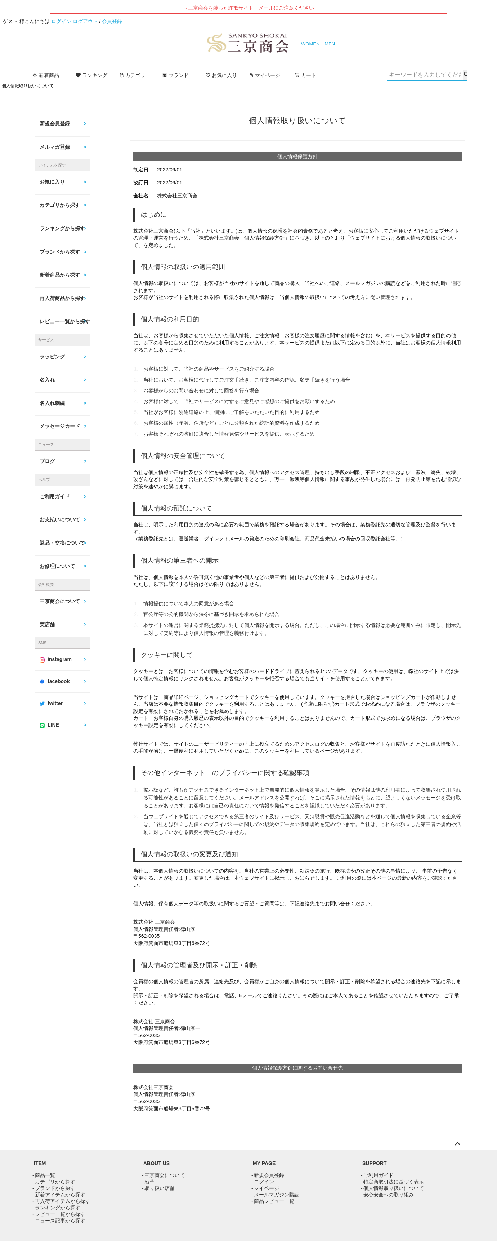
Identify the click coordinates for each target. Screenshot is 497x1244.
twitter (51, 703)
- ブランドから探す (53, 1188)
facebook (55, 681)
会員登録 (112, 21)
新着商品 (45, 75)
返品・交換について (62, 543)
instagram (56, 659)
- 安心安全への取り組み (387, 1195)
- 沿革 (148, 1182)
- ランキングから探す (56, 1207)
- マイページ (265, 1188)
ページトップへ (457, 1144)
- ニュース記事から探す (58, 1220)
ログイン (61, 21)
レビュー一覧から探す (65, 321)
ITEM (40, 1163)
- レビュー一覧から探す (58, 1214)
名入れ (47, 380)
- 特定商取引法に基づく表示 (392, 1182)
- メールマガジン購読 (275, 1195)
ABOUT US (156, 1163)
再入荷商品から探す (62, 298)
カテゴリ (132, 75)
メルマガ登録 (55, 147)
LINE (49, 725)
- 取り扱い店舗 (158, 1188)
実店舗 (47, 624)
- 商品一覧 (43, 1175)
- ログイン (262, 1182)
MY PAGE (264, 1163)
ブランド (175, 75)
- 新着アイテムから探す (58, 1195)
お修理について (57, 566)
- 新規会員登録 (267, 1175)
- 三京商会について (163, 1175)
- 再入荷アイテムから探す (61, 1201)
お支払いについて (60, 519)
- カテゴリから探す (53, 1182)
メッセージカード (60, 426)
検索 (465, 75)
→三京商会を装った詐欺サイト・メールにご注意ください (248, 8)
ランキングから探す (62, 228)
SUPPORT (374, 1163)
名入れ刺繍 (52, 403)
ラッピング (52, 357)
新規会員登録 (55, 123)
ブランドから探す (60, 252)
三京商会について (60, 601)
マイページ (264, 75)
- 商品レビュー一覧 (272, 1201)
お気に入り (221, 75)
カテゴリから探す (60, 205)
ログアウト (85, 21)
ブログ (47, 461)
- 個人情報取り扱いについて (392, 1188)
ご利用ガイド (55, 496)
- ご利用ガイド (377, 1175)
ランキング (91, 75)
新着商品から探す (60, 275)
